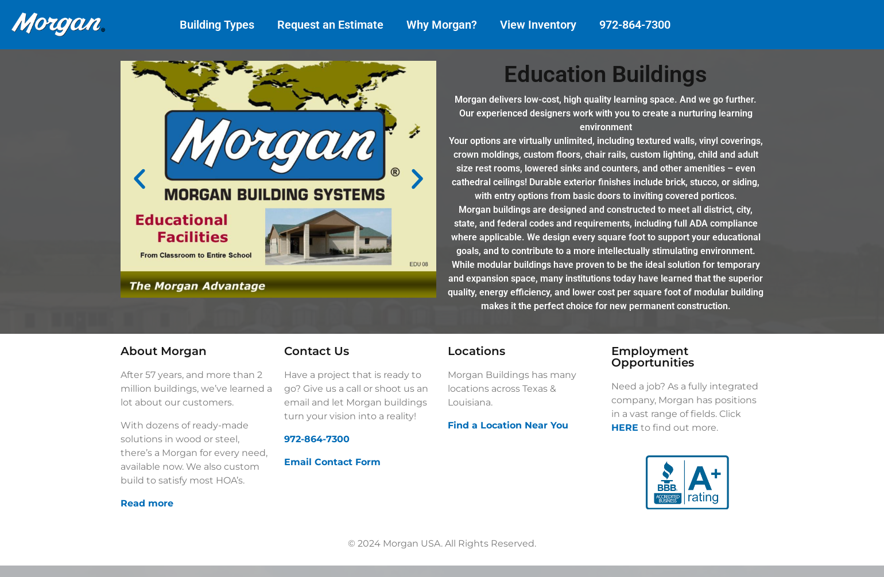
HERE (624, 427)
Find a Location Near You (508, 425)
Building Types (217, 25)
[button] (139, 179)
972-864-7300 (634, 25)
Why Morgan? (441, 25)
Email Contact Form (332, 462)
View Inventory (538, 25)
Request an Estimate (330, 25)
